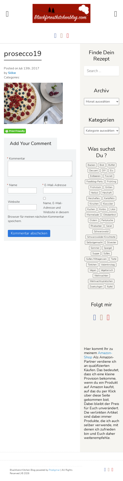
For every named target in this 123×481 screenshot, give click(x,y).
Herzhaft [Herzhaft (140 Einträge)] (107, 192)
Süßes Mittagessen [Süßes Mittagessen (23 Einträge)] (96, 259)
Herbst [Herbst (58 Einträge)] (94, 192)
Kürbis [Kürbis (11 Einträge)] (102, 209)
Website (14, 202)
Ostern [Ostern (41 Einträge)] (93, 220)
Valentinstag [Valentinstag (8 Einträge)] (108, 264)
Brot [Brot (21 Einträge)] (102, 165)
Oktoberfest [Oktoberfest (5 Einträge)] (109, 214)
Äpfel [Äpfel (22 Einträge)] (110, 286)
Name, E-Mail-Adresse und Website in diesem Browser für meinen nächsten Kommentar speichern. (38, 212)
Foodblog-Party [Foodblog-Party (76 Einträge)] (95, 181)
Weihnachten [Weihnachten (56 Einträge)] (101, 275)
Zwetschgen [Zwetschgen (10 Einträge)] (96, 286)
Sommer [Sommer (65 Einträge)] (95, 248)
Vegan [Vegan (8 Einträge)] (93, 270)
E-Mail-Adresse (54, 185)
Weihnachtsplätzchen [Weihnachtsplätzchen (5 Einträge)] (101, 281)
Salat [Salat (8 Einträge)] (109, 226)
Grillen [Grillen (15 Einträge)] (108, 187)
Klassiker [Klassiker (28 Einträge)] (108, 203)
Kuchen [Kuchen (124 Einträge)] (91, 209)
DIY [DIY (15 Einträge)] (104, 170)
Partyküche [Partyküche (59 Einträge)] (107, 220)
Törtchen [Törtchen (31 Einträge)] (92, 264)
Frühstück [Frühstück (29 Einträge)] (95, 187)
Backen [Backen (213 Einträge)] (91, 165)
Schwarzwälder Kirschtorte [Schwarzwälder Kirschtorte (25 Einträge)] (101, 237)
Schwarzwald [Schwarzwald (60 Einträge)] (101, 231)
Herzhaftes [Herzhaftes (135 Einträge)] (94, 198)
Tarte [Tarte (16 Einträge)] (113, 259)
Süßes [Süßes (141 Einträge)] (106, 253)
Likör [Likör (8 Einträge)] (112, 209)
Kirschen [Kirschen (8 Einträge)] (94, 203)
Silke (12, 73)
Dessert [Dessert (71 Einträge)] (93, 170)
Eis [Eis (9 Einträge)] (111, 170)
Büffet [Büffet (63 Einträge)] (111, 165)
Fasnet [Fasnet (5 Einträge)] (108, 176)
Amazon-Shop (98, 355)
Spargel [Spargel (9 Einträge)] (108, 248)
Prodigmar (54, 470)
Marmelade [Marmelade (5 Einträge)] (93, 214)
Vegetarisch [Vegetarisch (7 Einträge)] (107, 270)
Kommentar (16, 158)
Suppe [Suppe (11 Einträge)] (95, 253)
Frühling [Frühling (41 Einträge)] (111, 181)
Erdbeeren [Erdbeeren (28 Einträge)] (95, 176)
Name (12, 185)
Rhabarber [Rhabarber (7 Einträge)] (96, 226)
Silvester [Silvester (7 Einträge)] (111, 242)
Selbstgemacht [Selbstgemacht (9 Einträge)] (95, 242)
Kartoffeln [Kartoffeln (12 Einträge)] (109, 198)
